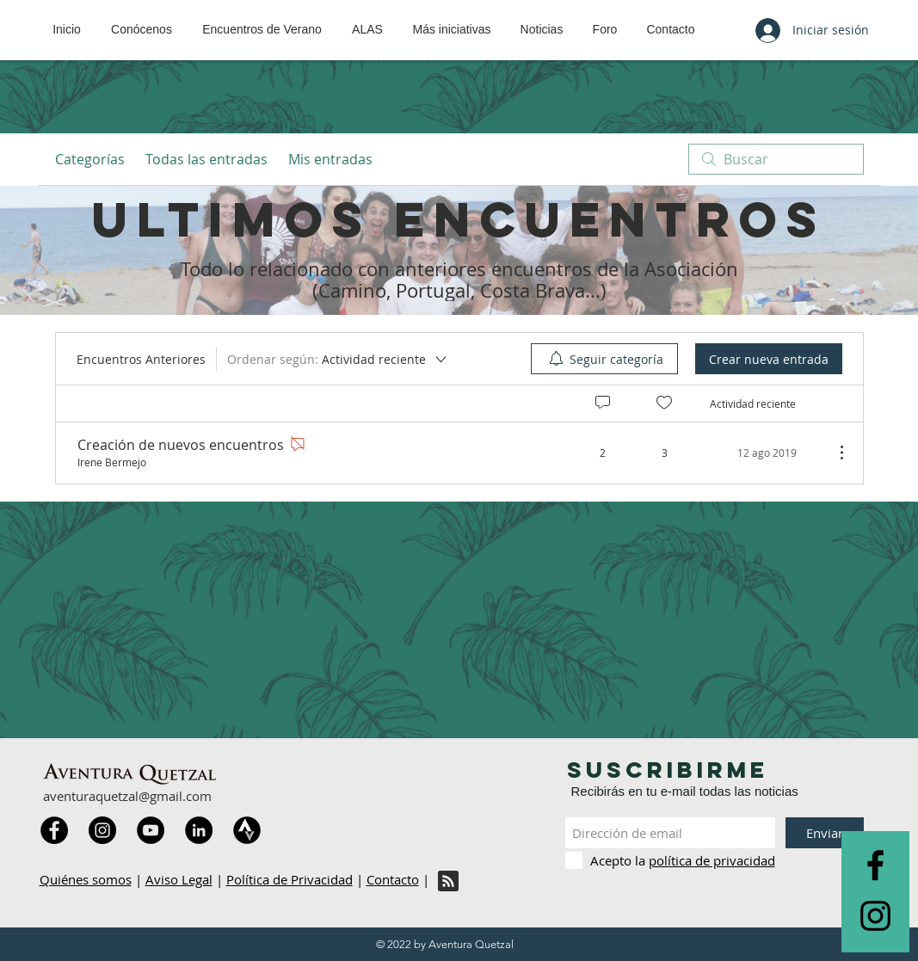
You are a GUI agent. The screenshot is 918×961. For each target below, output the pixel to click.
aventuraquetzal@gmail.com (127, 795)
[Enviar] (825, 832)
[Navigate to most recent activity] (765, 452)
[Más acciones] (833, 452)
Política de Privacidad (289, 879)
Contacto (393, 879)
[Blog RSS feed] (448, 882)
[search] (776, 159)
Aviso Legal (179, 879)
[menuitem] (604, 358)
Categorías (90, 159)
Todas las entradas (206, 159)
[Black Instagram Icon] (875, 916)
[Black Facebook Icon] (875, 865)
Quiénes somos (86, 879)
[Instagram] (102, 830)
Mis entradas (330, 159)
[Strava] (247, 830)
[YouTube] (150, 830)
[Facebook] (54, 830)
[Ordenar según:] (338, 358)
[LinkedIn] (199, 830)
